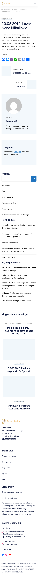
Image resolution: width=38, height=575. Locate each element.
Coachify (28, 566)
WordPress (11, 569)
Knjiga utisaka (7, 19)
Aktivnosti (6, 185)
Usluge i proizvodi (9, 456)
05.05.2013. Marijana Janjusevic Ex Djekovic (19, 370)
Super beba (23, 563)
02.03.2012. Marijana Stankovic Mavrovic (19, 407)
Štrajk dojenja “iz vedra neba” (19, 300)
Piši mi (4, 474)
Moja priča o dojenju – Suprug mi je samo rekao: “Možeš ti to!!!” (19, 330)
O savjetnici (6, 462)
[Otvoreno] (35, 3)
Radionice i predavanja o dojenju (15, 215)
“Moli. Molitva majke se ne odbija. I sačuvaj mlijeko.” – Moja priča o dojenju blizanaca (19, 286)
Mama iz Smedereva (10, 242)
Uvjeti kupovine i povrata (12, 492)
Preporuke (6, 468)
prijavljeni (17, 151)
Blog (3, 191)
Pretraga (6, 174)
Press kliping (7, 209)
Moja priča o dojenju (10, 203)
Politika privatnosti (9, 498)
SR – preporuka (8, 257)
